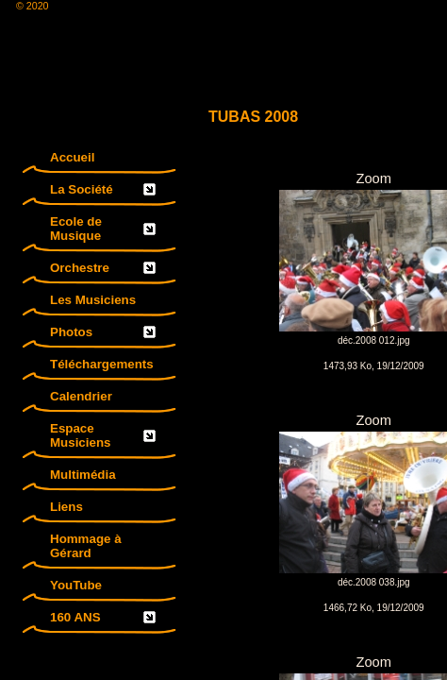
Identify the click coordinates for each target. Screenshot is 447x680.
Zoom (373, 420)
